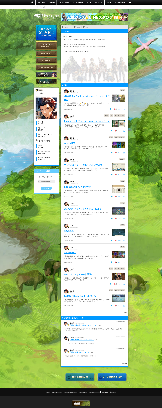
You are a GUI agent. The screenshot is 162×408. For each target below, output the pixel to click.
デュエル (122, 159)
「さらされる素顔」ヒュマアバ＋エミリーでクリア (87, 121)
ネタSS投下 (69, 143)
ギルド (89, 2)
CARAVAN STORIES (81, 403)
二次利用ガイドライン (94, 392)
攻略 (111, 115)
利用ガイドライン (83, 392)
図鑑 (87, 27)
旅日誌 (78, 27)
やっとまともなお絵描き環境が (78, 274)
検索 (47, 188)
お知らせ (52, 2)
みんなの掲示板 (64, 2)
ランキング (98, 2)
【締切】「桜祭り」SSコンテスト (80, 352)
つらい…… (69, 230)
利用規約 (48, 392)
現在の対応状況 (120, 2)
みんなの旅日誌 (78, 2)
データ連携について (46, 67)
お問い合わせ (105, 392)
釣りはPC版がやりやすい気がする (80, 296)
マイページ (41, 2)
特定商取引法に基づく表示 (70, 392)
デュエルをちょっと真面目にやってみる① (83, 164)
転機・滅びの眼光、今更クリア (77, 186)
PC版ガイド (46, 54)
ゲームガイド (46, 81)
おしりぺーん (70, 252)
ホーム (36, 7)
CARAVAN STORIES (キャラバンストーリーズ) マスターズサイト (46, 16)
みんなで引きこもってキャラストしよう (82, 208)
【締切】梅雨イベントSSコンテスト (82, 340)
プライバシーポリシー (57, 392)
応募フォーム (113, 392)
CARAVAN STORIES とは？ (46, 74)
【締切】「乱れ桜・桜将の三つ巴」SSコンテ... (84, 325)
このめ (72, 91)
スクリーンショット (119, 115)
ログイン (46, 60)
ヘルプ (109, 2)
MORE (125, 312)
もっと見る (121, 109)
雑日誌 (122, 90)
